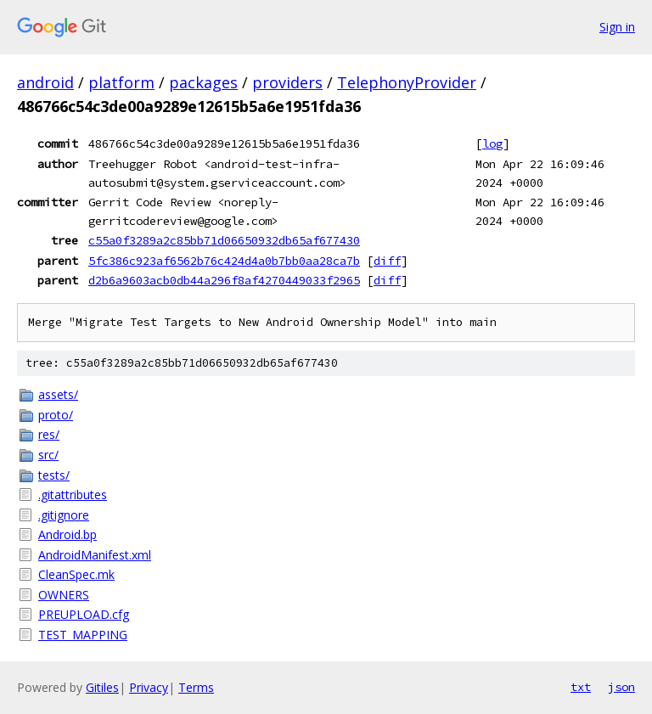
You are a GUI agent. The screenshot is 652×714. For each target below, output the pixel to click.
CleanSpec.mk (76, 574)
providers (287, 82)
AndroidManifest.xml (94, 555)
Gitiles (102, 687)
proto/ (55, 415)
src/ (48, 455)
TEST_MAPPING (82, 635)
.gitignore (63, 515)
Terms (196, 687)
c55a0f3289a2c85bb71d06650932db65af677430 (224, 240)
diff (387, 260)
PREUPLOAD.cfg (83, 614)
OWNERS (63, 595)
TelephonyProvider (406, 82)
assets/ (58, 394)
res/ (48, 434)
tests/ (54, 475)
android (45, 82)
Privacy (148, 687)
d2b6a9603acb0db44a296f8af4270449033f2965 (224, 280)
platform (121, 82)
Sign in (617, 27)
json (621, 686)
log (492, 143)
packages (203, 82)
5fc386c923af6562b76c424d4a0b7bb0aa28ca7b (224, 260)
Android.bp (67, 534)
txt (580, 686)
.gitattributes (72, 494)
